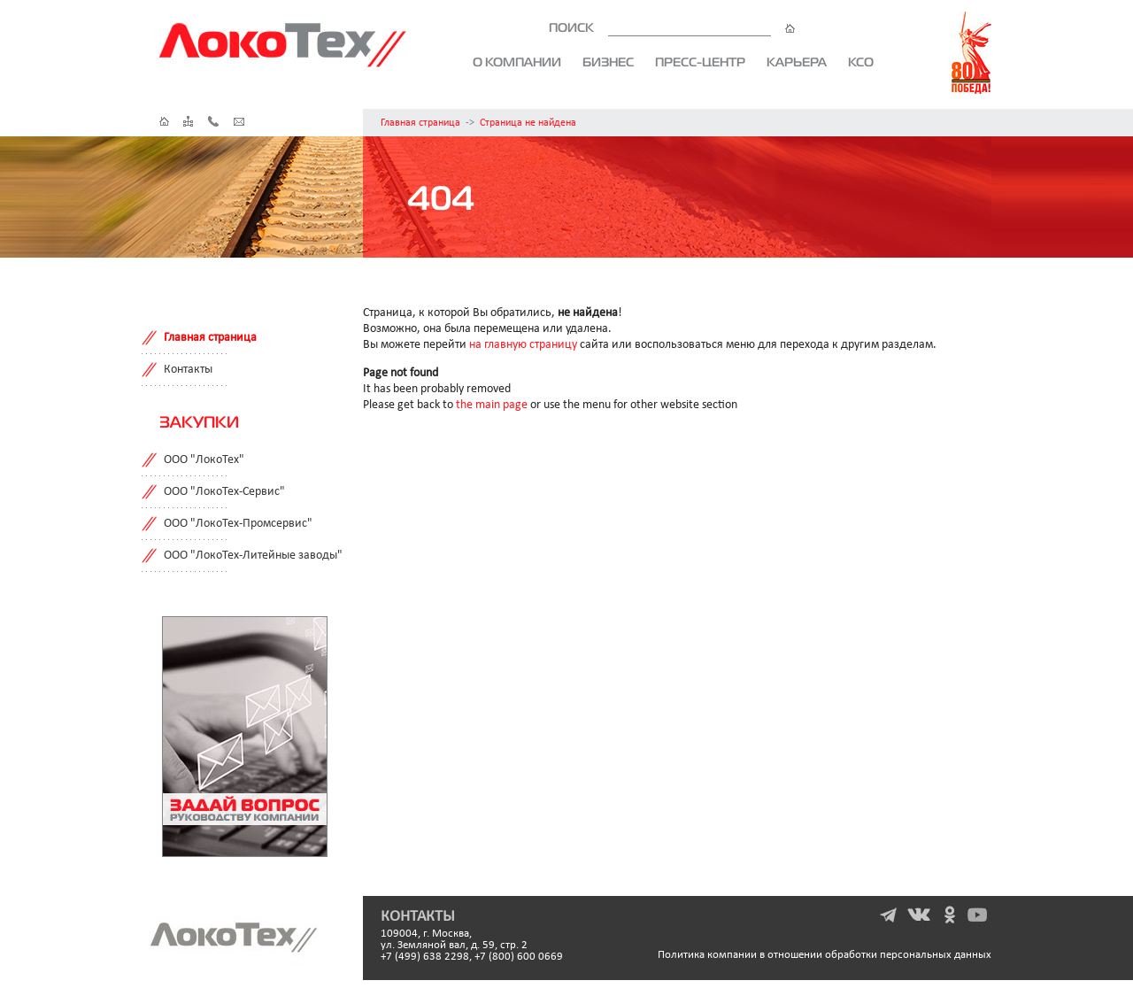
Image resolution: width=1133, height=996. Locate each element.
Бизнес (608, 62)
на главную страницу (523, 344)
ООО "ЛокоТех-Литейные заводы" (253, 555)
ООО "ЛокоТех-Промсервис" (238, 523)
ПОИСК (672, 27)
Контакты (188, 369)
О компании (517, 62)
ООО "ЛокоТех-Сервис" (224, 491)
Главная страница (420, 123)
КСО (861, 62)
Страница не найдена (528, 123)
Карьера (797, 62)
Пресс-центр (700, 62)
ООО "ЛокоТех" (204, 460)
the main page (492, 405)
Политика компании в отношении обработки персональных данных (824, 955)
